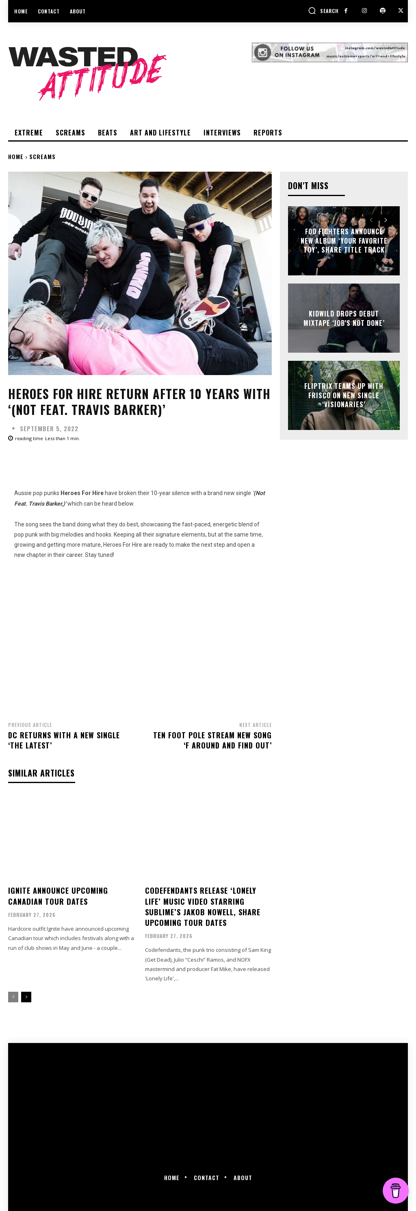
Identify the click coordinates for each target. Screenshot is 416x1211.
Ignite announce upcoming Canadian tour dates (58, 895)
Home (16, 156)
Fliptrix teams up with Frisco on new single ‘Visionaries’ (344, 396)
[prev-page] (13, 995)
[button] (323, 11)
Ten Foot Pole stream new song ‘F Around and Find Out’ (212, 740)
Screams (42, 156)
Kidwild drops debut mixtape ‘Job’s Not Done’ (344, 318)
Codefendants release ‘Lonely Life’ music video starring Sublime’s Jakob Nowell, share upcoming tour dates (202, 905)
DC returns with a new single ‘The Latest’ (64, 740)
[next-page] (26, 995)
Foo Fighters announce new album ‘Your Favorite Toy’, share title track (344, 241)
